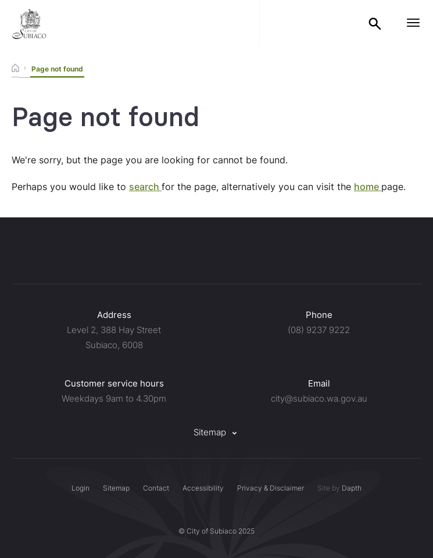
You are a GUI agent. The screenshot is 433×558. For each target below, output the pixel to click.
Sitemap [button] (217, 432)
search (145, 186)
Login (80, 488)
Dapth (352, 488)
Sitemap (116, 488)
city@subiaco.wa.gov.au (319, 398)
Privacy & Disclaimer (270, 488)
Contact (156, 488)
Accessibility (203, 488)
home (367, 186)
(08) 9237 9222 (319, 329)
